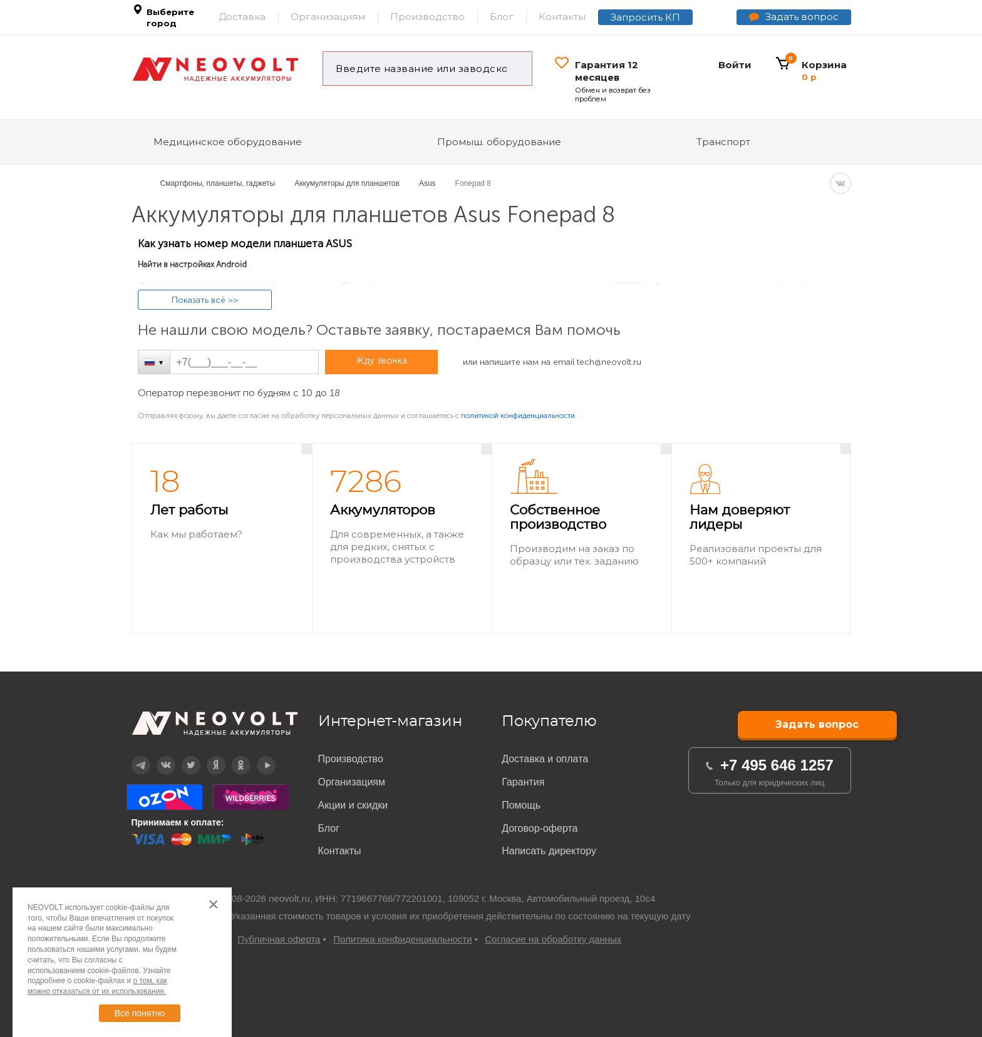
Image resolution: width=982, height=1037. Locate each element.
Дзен (207, 756)
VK (840, 183)
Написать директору (549, 850)
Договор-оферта (539, 828)
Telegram (133, 756)
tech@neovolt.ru (609, 362)
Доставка (242, 17)
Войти (735, 65)
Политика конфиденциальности (402, 939)
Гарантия (523, 782)
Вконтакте (158, 756)
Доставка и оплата (545, 758)
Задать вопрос (802, 17)
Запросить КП (645, 17)
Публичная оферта (278, 939)
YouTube (258, 756)
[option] (222, 539)
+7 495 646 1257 (777, 765)
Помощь (521, 805)
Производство (427, 17)
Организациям (328, 17)
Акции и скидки (353, 805)
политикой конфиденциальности (518, 415)
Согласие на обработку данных (553, 939)
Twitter (182, 756)
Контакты (562, 17)
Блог (502, 17)
